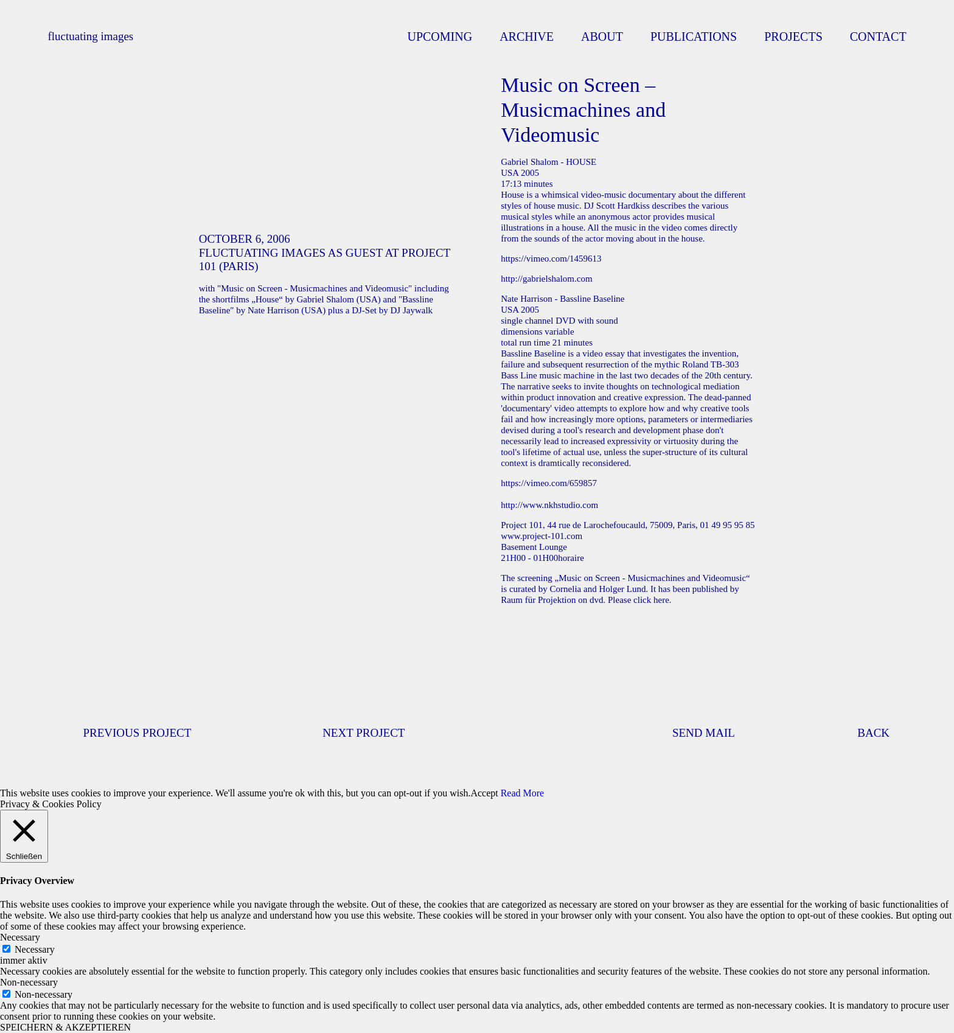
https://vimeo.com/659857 (549, 483)
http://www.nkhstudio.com (549, 505)
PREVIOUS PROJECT (137, 732)
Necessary (35, 949)
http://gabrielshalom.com (546, 278)
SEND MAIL (703, 732)
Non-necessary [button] (29, 982)
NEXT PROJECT (363, 732)
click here (651, 600)
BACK (873, 732)
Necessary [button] (20, 937)
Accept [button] (484, 793)
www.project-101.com (541, 536)
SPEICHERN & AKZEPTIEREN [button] (65, 1027)
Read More (523, 793)
